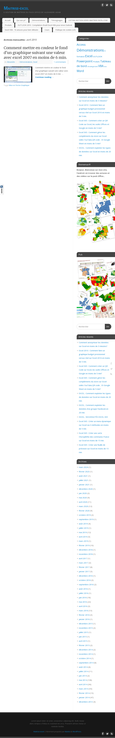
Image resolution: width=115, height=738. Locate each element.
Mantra (67, 731)
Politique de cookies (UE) (65, 30)
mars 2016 (83, 610)
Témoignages (57, 20)
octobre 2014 (85, 658)
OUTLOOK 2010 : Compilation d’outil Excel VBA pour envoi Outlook (45, 25)
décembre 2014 (86, 649)
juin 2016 (83, 597)
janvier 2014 (84, 697)
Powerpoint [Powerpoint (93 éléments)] (85, 61)
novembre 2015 (86, 628)
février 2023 (84, 471)
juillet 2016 (83, 593)
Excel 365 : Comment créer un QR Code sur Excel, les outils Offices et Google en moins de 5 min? (94, 124)
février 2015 (84, 645)
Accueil (7, 20)
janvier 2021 (84, 484)
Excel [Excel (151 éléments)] (88, 56)
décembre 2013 (86, 702)
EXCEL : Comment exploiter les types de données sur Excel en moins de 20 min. (95, 152)
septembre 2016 (86, 584)
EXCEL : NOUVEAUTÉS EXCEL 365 (93, 417)
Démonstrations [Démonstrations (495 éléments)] (90, 50)
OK (107, 80)
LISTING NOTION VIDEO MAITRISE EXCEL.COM (87, 20)
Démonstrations (38, 20)
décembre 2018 (86, 549)
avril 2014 (83, 684)
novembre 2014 (86, 654)
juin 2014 (83, 675)
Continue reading (44, 77)
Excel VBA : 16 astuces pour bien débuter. (22, 30)
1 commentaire (60, 62)
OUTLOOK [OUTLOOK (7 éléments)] (97, 56)
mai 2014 (83, 680)
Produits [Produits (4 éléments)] (96, 61)
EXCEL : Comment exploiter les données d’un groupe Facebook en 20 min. (93, 409)
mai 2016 (83, 602)
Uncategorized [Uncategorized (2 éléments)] (92, 66)
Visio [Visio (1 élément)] (105, 66)
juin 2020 (83, 493)
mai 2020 (83, 497)
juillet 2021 (83, 480)
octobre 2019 (85, 515)
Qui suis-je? (21, 20)
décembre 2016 (86, 576)
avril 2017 (83, 558)
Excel (35, 62)
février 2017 (84, 567)
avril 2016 (83, 606)
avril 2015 (83, 641)
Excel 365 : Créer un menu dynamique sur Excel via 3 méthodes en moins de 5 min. (95, 425)
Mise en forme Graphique (19, 85)
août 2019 (83, 523)
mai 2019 (83, 532)
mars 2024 (83, 467)
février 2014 (84, 693)
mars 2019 (83, 541)
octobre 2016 (85, 580)
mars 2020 (83, 506)
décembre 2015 (86, 623)
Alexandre (11, 62)
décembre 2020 (86, 489)
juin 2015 (83, 636)
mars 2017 (83, 563)
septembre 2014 (86, 662)
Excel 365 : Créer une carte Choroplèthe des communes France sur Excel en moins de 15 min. (94, 437)
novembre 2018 (86, 554)
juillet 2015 (83, 632)
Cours (47, 30)
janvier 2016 (84, 619)
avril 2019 (83, 536)
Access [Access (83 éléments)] (81, 45)
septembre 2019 (86, 519)
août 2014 (83, 667)
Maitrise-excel (16, 8)
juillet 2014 (83, 671)
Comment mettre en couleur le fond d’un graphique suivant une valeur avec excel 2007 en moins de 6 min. (36, 52)
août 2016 (83, 589)
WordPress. (77, 731)
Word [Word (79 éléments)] (80, 71)
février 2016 (84, 615)
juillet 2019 (83, 528)
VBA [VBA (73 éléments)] (100, 66)
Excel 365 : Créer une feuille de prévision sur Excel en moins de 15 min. (94, 449)
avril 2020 (83, 502)
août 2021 (83, 476)
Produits (8, 25)
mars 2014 (83, 688)
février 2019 (84, 545)
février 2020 (84, 510)
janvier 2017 (84, 571)
